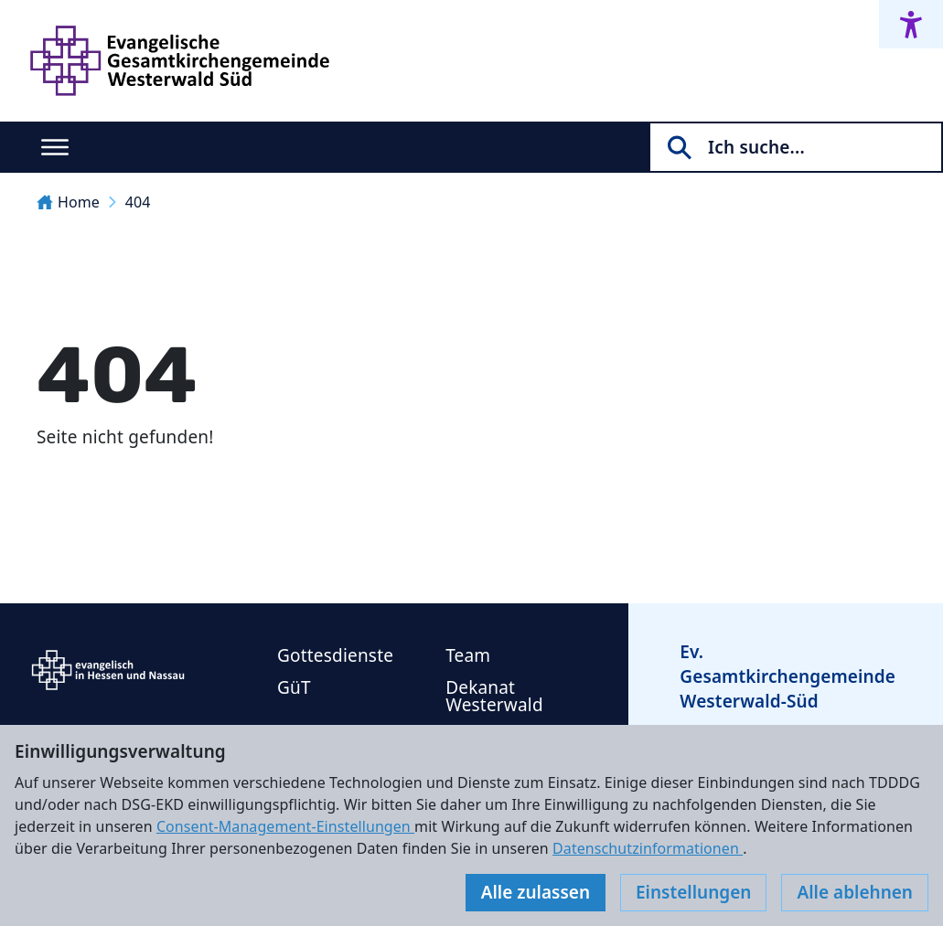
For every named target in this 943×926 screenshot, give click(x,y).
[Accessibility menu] (911, 24)
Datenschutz (188, 871)
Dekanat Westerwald (494, 696)
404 (138, 202)
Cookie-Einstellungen (334, 871)
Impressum (76, 871)
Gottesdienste (335, 655)
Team (467, 655)
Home (68, 202)
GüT (294, 687)
